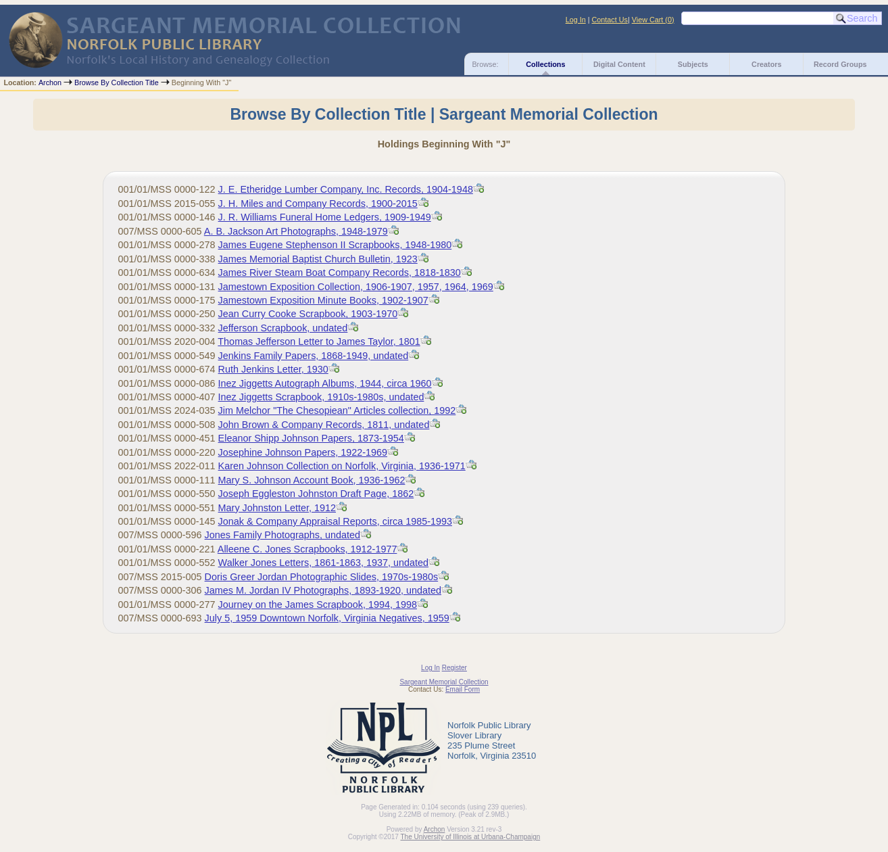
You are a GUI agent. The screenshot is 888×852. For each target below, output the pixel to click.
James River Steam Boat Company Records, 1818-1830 (339, 272)
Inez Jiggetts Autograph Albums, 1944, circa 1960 (325, 383)
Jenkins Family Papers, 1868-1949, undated (313, 355)
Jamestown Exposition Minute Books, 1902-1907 (323, 300)
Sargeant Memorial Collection (443, 682)
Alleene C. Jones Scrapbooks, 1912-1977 (307, 549)
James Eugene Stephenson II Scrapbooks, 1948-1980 (335, 244)
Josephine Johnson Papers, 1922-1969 (302, 452)
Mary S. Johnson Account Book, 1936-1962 (311, 480)
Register (454, 667)
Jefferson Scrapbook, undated (283, 328)
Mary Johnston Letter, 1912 (277, 507)
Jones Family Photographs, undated (282, 534)
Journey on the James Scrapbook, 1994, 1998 (317, 604)
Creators (766, 64)
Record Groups (840, 64)
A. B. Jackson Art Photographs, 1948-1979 (296, 231)
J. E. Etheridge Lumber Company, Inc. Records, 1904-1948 (345, 189)
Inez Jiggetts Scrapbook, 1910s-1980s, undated (321, 397)
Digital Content (619, 64)
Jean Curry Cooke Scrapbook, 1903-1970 (308, 313)
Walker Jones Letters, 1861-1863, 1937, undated (323, 562)
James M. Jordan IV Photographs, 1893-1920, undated (323, 590)
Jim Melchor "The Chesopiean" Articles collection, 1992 (337, 410)
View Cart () (653, 20)
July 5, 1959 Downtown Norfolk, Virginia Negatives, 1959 (327, 618)
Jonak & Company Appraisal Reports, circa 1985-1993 (335, 521)
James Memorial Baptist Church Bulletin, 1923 (318, 259)
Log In (576, 20)
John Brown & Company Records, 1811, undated (324, 424)
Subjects (693, 64)
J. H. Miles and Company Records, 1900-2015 (318, 203)
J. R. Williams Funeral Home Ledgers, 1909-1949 (324, 217)
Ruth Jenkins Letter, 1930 (273, 369)
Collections (545, 64)
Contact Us (610, 20)
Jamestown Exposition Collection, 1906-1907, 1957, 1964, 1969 (355, 286)
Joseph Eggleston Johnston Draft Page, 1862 (316, 493)
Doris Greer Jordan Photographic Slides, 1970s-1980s (322, 576)
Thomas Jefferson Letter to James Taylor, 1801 (319, 341)
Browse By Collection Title (116, 82)
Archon (50, 82)
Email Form (462, 689)
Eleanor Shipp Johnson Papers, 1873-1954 (311, 438)
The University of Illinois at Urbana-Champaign (471, 837)
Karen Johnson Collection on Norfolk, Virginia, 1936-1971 (342, 465)
